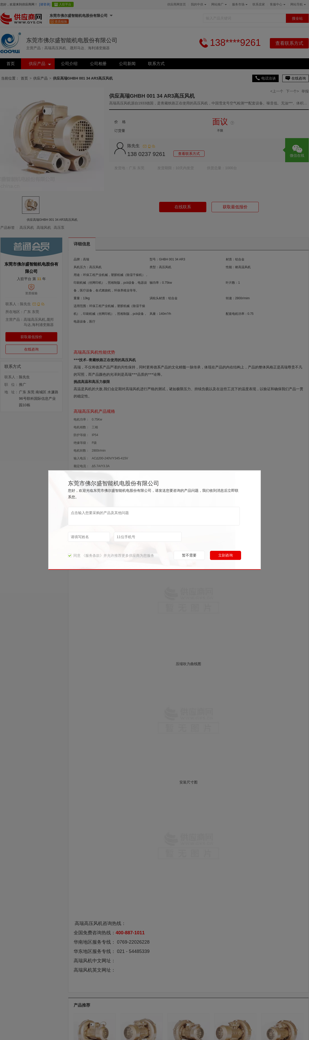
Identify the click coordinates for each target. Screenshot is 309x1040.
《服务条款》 (92, 555)
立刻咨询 (225, 555)
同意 (74, 555)
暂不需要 (189, 555)
